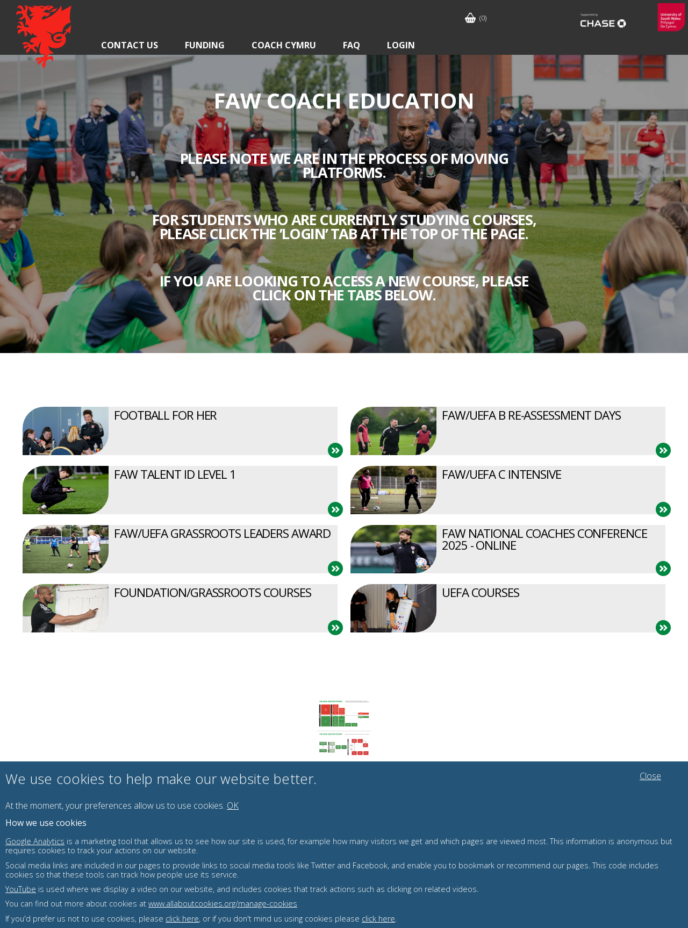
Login (401, 45)
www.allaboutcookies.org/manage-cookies (222, 903)
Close (650, 776)
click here (182, 918)
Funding (205, 45)
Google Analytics (34, 841)
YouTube (20, 889)
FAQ (351, 45)
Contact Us (129, 45)
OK (233, 805)
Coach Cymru (284, 45)
